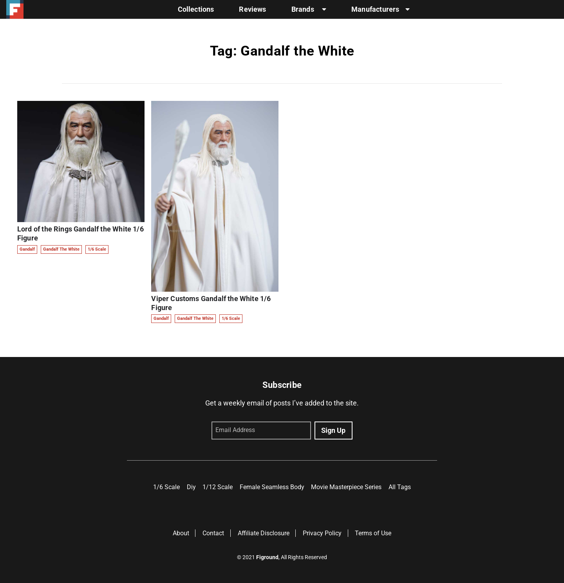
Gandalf (27, 249)
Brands (308, 9)
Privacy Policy (322, 533)
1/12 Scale (217, 487)
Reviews (252, 9)
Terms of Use (373, 533)
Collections (196, 9)
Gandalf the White (61, 249)
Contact (213, 533)
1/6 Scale (97, 249)
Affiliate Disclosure (263, 533)
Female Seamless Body (272, 487)
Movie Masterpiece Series (346, 487)
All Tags (400, 487)
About (181, 533)
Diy (191, 487)
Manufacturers (380, 9)
